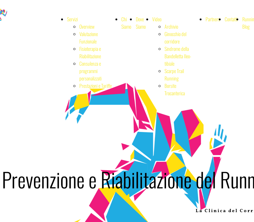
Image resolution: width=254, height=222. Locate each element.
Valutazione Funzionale (88, 37)
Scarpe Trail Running (174, 74)
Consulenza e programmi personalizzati (90, 71)
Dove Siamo (141, 22)
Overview (86, 26)
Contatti (231, 19)
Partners (213, 19)
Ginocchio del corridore (175, 37)
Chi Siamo (126, 22)
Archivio (171, 26)
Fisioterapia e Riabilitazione (90, 52)
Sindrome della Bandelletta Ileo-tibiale (177, 56)
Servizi (72, 19)
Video (156, 19)
